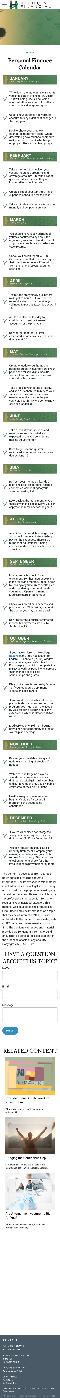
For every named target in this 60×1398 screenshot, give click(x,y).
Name (6, 968)
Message (8, 1005)
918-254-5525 (17, 1346)
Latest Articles (10, 1376)
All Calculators (10, 1383)
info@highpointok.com (14, 1367)
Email (5, 986)
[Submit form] (10, 1031)
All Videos (8, 1380)
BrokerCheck (8, 1391)
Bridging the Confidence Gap (25, 1158)
